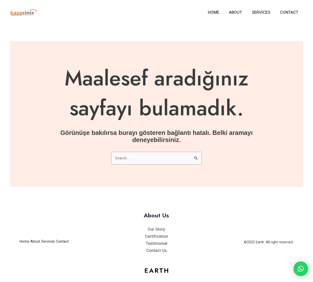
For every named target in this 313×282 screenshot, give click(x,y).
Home (218, 12)
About (239, 12)
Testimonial (156, 243)
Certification (156, 237)
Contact (290, 12)
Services (263, 12)
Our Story (156, 229)
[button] (300, 268)
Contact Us (156, 250)
